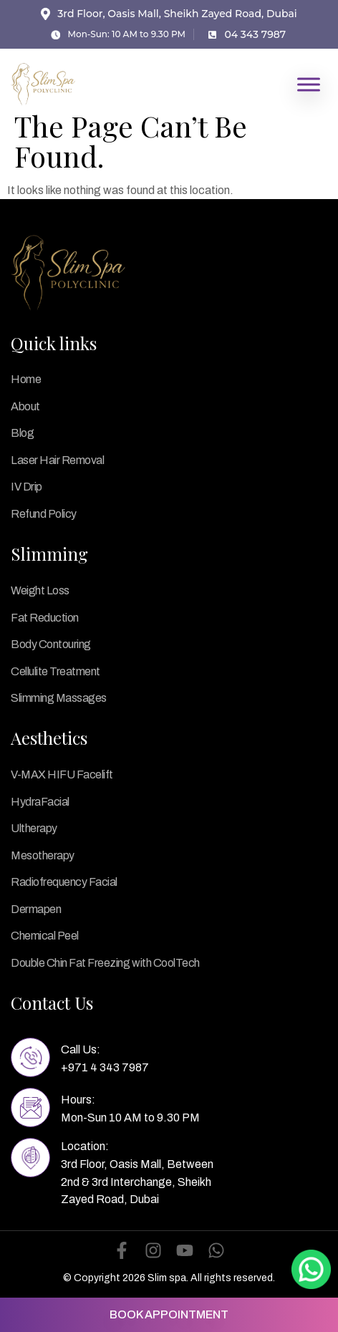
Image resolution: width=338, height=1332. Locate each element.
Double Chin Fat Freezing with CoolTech (105, 963)
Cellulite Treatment (55, 671)
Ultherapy (34, 828)
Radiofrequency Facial (64, 882)
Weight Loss (40, 590)
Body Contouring (51, 644)
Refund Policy (44, 514)
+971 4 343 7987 (105, 1067)
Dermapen (36, 909)
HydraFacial (40, 802)
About (25, 406)
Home (26, 379)
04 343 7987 (255, 34)
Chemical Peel (45, 936)
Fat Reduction (45, 618)
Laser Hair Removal (57, 460)
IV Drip (26, 487)
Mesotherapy (42, 855)
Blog (22, 433)
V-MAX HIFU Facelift (62, 774)
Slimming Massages (59, 698)
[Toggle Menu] (308, 84)
